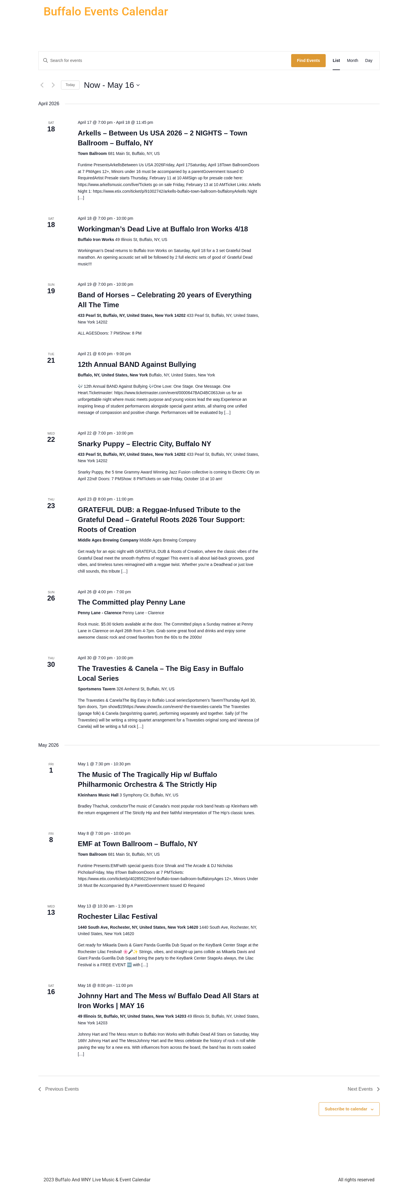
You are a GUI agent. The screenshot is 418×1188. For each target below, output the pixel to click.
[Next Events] (53, 85)
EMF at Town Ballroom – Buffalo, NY (138, 844)
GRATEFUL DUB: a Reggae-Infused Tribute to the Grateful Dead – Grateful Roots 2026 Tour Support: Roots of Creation (161, 519)
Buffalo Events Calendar (106, 11)
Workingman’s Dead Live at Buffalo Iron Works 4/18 (163, 229)
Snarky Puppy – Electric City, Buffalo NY (144, 444)
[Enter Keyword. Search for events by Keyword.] (165, 60)
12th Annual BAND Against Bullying (137, 364)
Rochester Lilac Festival (118, 916)
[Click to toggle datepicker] (112, 85)
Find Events (308, 60)
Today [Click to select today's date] (70, 85)
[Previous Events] (41, 85)
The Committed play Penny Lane (131, 602)
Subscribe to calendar (346, 1109)
